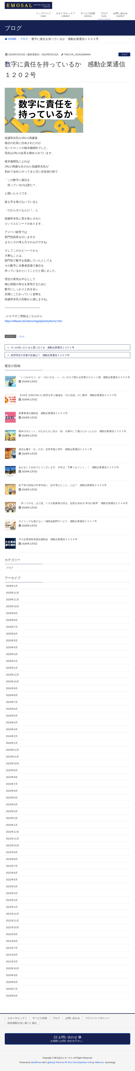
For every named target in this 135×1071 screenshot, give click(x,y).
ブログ (124, 54)
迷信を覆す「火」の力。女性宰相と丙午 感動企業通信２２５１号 (55, 449)
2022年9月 (12, 852)
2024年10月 (12, 681)
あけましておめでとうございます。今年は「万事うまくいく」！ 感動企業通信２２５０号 (69, 467)
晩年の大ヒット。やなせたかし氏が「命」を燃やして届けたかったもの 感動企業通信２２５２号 (72, 431)
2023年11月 (12, 756)
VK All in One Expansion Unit (77, 1062)
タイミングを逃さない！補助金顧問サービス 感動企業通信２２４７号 (58, 521)
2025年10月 (12, 606)
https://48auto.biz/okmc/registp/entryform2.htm (33, 321)
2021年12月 (12, 913)
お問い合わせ (72, 1018)
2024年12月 (12, 674)
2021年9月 (12, 934)
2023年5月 (12, 797)
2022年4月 (12, 886)
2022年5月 (12, 879)
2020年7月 (12, 988)
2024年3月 (12, 729)
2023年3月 (12, 811)
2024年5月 (12, 715)
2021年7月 (12, 947)
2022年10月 (12, 845)
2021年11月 (12, 920)
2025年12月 (12, 592)
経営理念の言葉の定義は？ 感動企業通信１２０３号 (40, 355)
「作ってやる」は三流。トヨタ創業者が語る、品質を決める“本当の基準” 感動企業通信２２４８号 (73, 503)
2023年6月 (12, 790)
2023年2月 (12, 818)
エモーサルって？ (17, 1018)
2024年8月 (12, 695)
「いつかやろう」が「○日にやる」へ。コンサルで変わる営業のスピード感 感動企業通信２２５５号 (74, 377)
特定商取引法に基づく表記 (22, 1023)
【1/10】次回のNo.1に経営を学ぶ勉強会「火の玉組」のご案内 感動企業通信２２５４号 (68, 395)
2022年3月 (12, 893)
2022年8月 (12, 859)
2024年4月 (12, 722)
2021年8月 (12, 941)
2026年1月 (12, 585)
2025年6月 (12, 633)
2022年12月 (12, 831)
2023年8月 (12, 777)
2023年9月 (12, 770)
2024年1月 (12, 743)
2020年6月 (12, 995)
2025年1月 (12, 667)
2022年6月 (12, 872)
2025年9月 (12, 613)
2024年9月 (12, 688)
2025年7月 (12, 626)
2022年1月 (12, 906)
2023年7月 (12, 784)
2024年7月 (12, 702)
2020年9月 (12, 975)
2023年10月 (12, 763)
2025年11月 (12, 599)
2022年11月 (12, 838)
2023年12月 (12, 749)
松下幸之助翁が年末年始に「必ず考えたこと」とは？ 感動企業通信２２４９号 (63, 485)
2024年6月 (12, 708)
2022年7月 (12, 866)
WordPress (36, 1062)
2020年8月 (12, 982)
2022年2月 (12, 900)
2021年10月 (12, 927)
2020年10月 (12, 968)
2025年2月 (12, 661)
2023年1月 (12, 825)
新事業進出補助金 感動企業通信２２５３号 (43, 413)
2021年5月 (12, 961)
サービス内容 (39, 1018)
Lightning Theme (54, 1062)
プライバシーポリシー (97, 1018)
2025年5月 (12, 640)
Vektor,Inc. (99, 1062)
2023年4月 (12, 804)
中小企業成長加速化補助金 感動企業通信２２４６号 (48, 539)
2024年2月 (12, 736)
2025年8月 (12, 620)
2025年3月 (12, 654)
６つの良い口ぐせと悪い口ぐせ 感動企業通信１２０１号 (42, 347)
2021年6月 (12, 954)
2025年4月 (12, 647)
